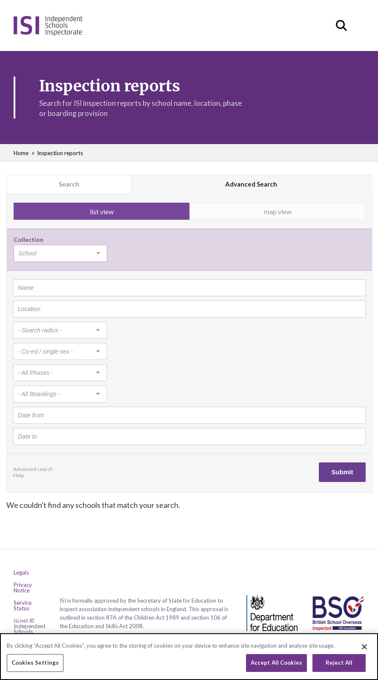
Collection (28, 239)
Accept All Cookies (276, 663)
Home (21, 153)
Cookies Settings (35, 663)
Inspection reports (60, 153)
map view (278, 211)
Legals (21, 572)
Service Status (23, 605)
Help (18, 475)
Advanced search (33, 469)
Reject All (339, 663)
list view (102, 211)
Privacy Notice (23, 587)
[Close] (364, 647)
